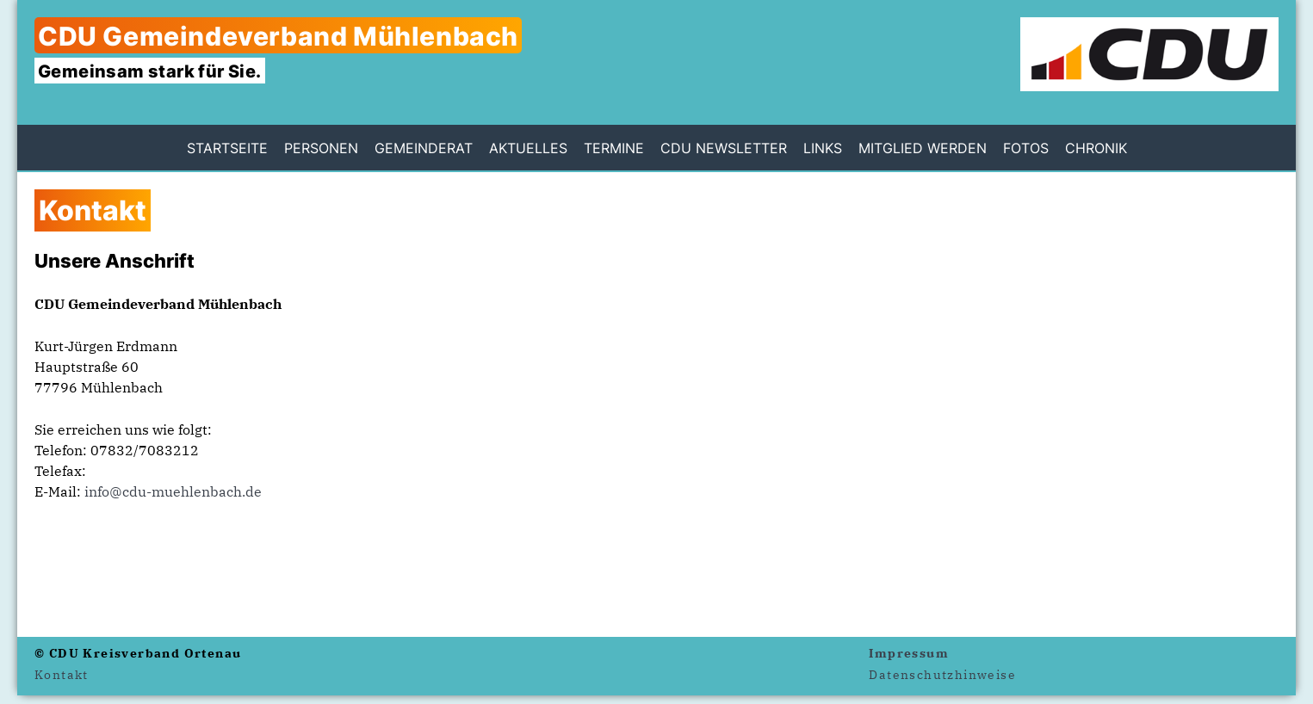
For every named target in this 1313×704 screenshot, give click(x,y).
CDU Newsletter (723, 148)
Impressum (909, 653)
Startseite (227, 148)
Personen (321, 148)
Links (822, 148)
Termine (614, 148)
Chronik (1096, 148)
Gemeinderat (424, 148)
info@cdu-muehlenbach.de (173, 491)
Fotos (1026, 148)
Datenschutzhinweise (942, 674)
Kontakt (61, 674)
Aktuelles (528, 148)
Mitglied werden (922, 148)
